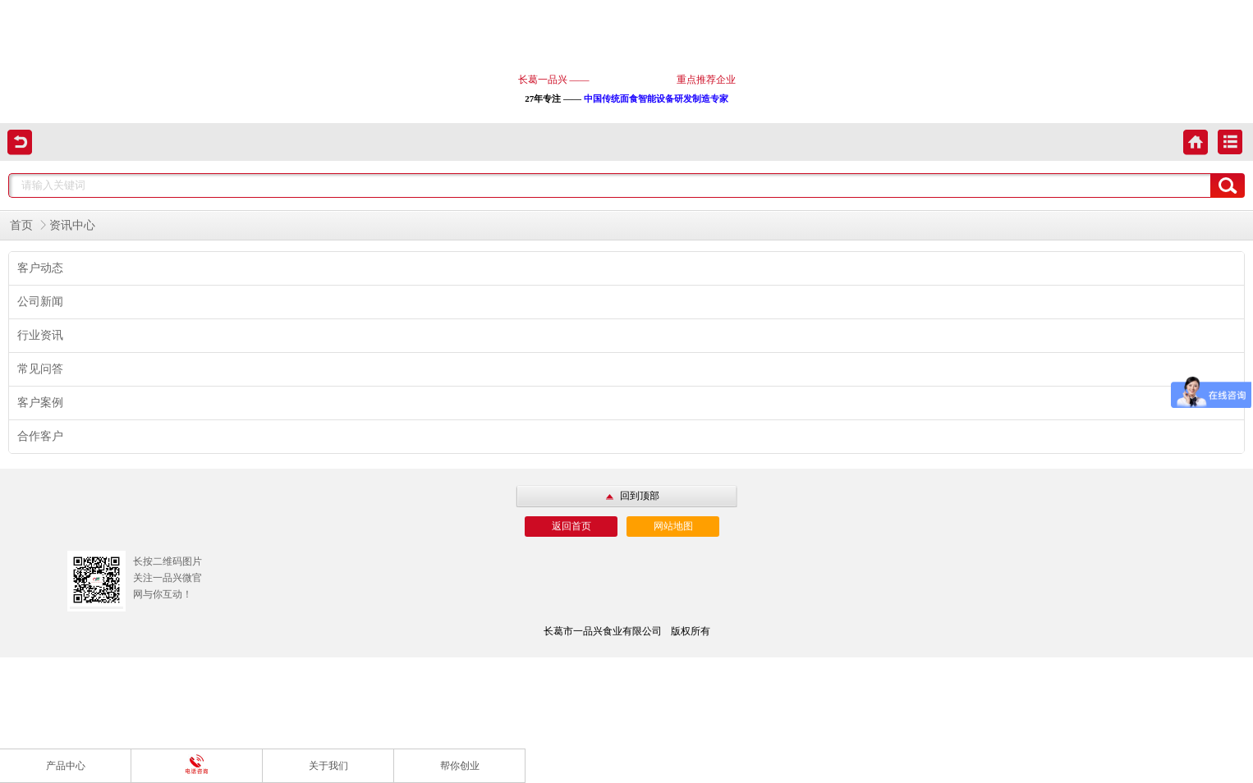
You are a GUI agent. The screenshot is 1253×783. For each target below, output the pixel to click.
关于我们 (328, 766)
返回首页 (571, 526)
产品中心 (65, 766)
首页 (21, 225)
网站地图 (673, 526)
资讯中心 (72, 225)
